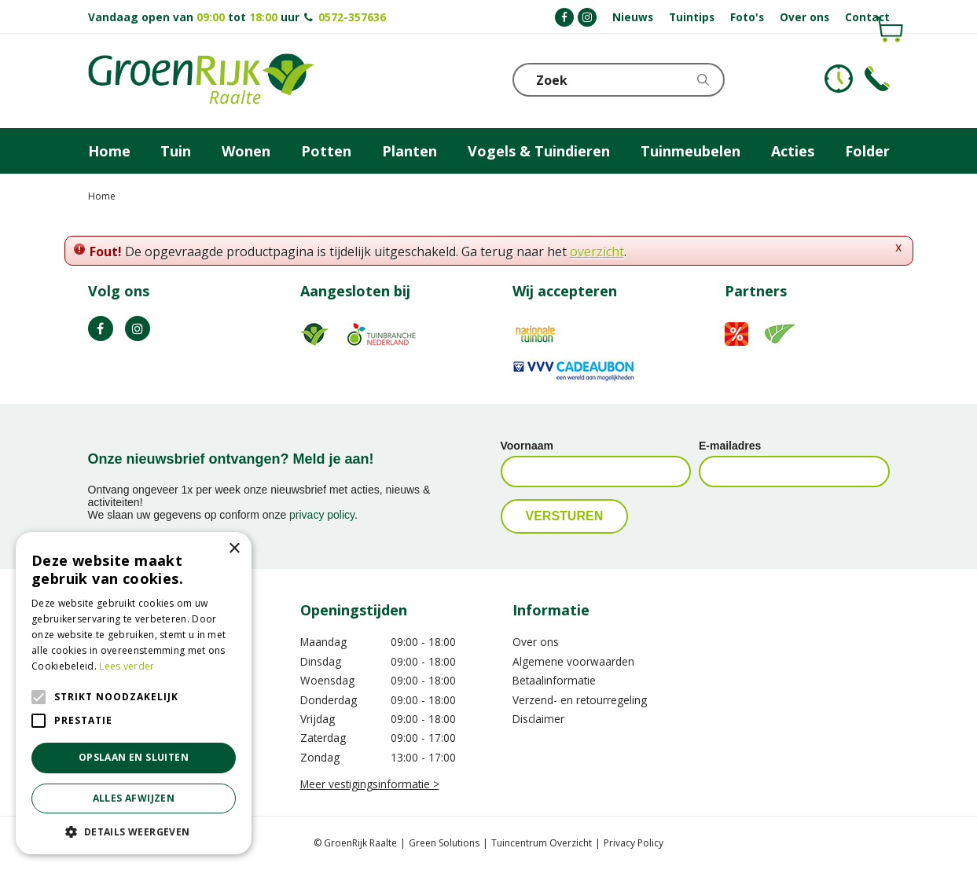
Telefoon (877, 78)
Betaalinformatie (554, 680)
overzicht (597, 251)
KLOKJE (839, 78)
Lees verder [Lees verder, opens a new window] (126, 666)
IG (137, 328)
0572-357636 (352, 16)
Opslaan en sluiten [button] (134, 757)
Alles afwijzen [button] (134, 798)
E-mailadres (730, 445)
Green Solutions (444, 843)
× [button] (234, 549)
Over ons (535, 641)
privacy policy (321, 514)
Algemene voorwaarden (573, 661)
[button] (133, 831)
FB (100, 328)
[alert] (134, 693)
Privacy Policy (633, 843)
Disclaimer (538, 718)
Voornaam (527, 445)
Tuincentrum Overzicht (541, 843)
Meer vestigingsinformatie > (369, 783)
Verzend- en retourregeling (579, 699)
